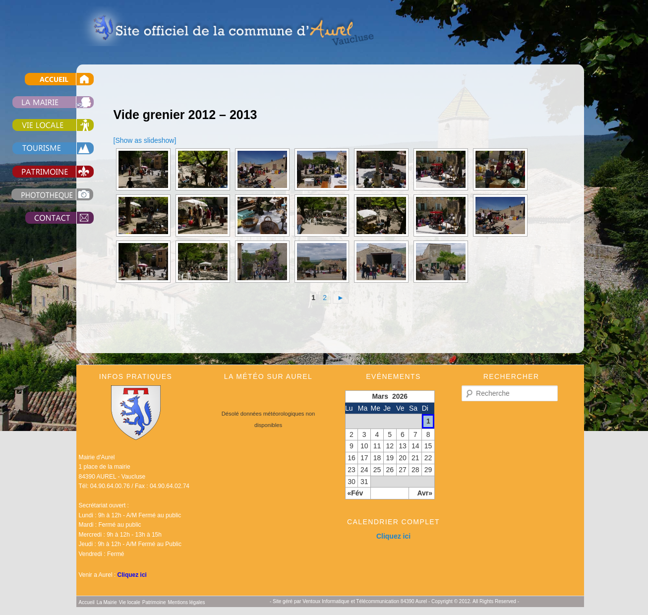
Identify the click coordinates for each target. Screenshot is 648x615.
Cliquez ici (132, 574)
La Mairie (107, 602)
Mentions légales (186, 602)
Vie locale (129, 602)
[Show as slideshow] (145, 140)
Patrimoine (154, 602)
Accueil (87, 602)
